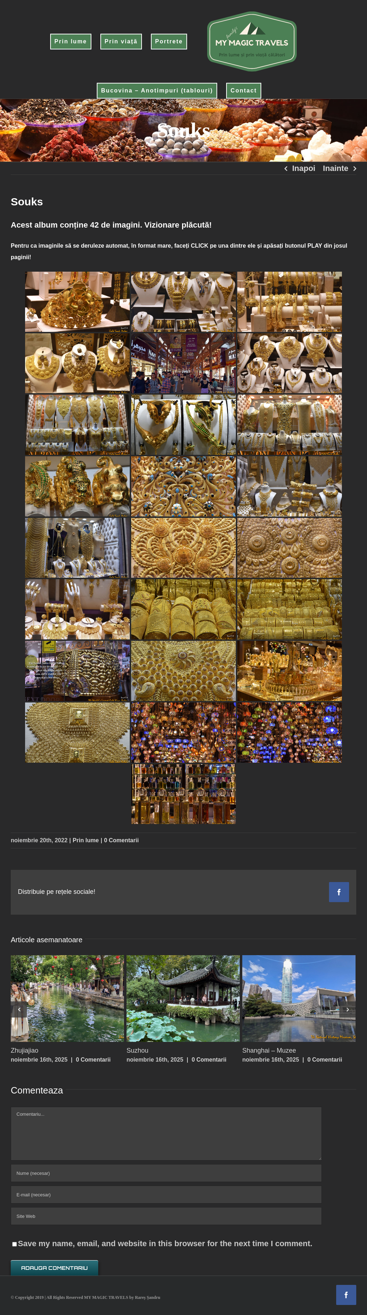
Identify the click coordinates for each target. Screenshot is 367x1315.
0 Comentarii (121, 840)
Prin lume (86, 840)
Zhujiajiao (24, 1050)
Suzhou (137, 1050)
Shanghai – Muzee (269, 1050)
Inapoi (303, 168)
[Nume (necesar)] (166, 1173)
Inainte (335, 168)
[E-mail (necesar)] (166, 1195)
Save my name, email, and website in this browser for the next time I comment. (165, 1243)
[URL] (166, 1216)
